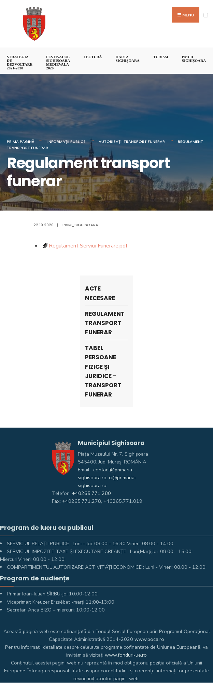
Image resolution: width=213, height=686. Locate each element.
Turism (160, 57)
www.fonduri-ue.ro (126, 654)
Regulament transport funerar (105, 323)
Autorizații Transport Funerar (132, 141)
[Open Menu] (205, 15)
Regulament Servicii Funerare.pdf (88, 246)
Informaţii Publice (66, 141)
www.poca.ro (149, 639)
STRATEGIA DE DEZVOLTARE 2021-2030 (19, 62)
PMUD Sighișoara (194, 59)
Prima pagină (20, 141)
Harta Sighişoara (127, 59)
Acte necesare (100, 293)
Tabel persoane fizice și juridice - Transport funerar (103, 371)
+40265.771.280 (91, 493)
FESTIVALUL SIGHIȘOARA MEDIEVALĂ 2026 (58, 62)
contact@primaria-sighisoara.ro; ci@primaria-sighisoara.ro (107, 477)
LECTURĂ (93, 57)
